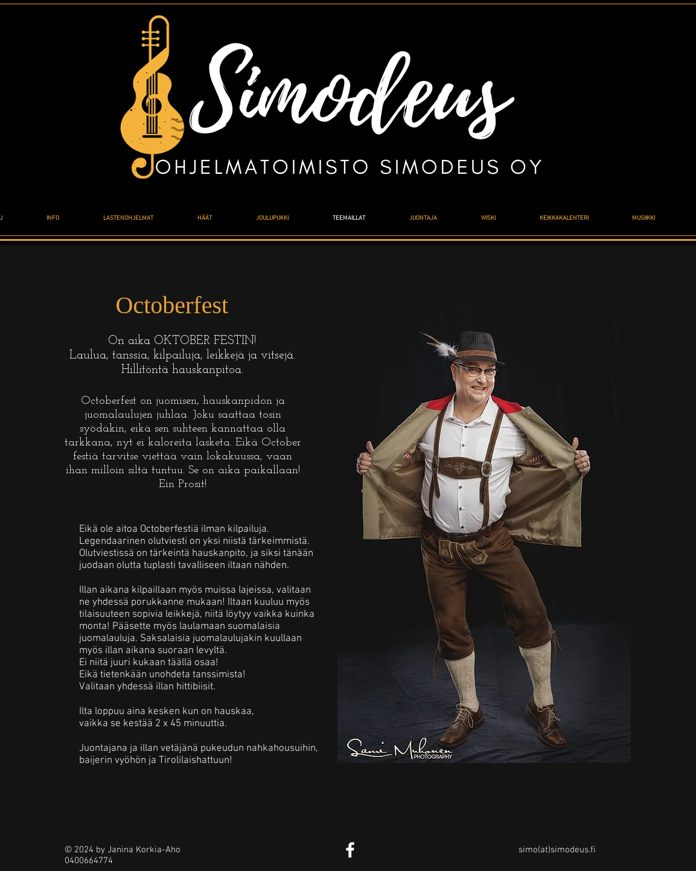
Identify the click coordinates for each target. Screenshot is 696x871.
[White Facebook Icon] (350, 850)
